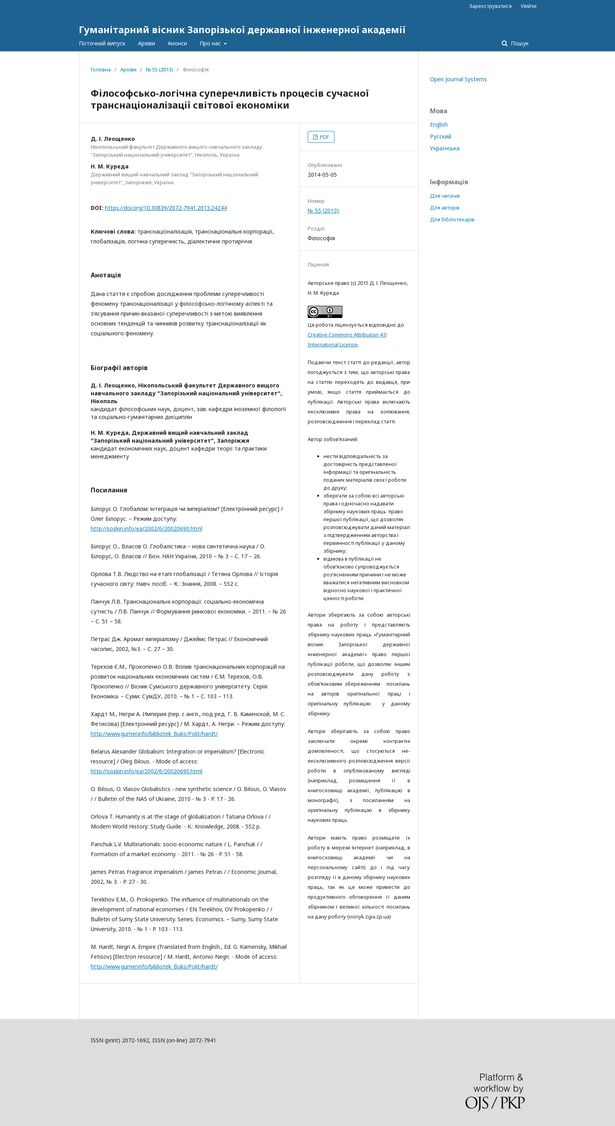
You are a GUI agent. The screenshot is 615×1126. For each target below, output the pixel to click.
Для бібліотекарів (452, 219)
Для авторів (445, 207)
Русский (440, 136)
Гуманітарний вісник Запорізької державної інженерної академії (242, 29)
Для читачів (445, 195)
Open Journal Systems (458, 79)
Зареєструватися (490, 5)
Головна (101, 69)
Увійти (528, 5)
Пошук (519, 43)
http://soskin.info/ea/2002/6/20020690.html (146, 528)
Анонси (177, 43)
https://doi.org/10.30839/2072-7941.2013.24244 (166, 207)
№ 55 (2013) (159, 69)
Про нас (211, 43)
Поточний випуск (102, 43)
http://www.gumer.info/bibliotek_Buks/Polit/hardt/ (154, 733)
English (439, 124)
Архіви (146, 43)
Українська (445, 148)
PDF (324, 136)
